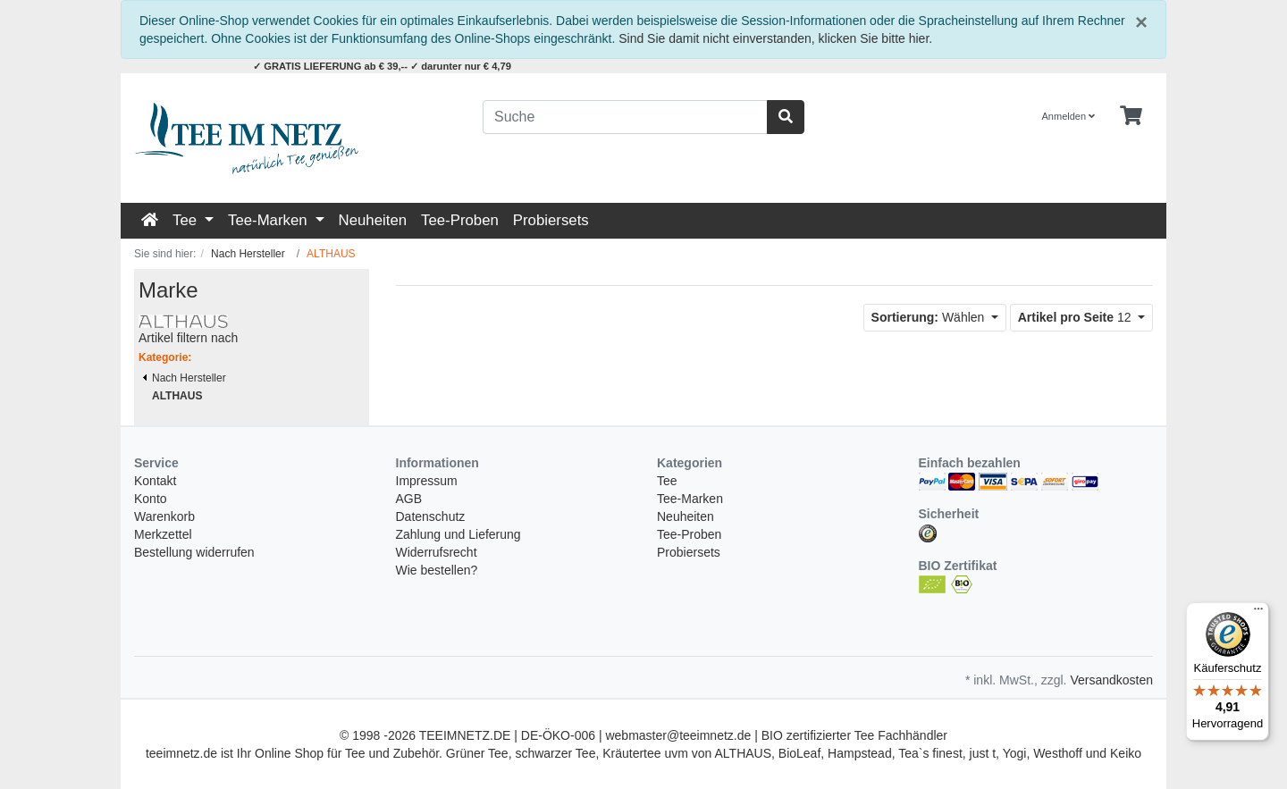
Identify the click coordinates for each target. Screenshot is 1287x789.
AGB (409, 498)
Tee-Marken (269, 220)
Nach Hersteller (184, 378)
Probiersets (551, 220)
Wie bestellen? (437, 570)
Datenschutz (431, 516)
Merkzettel (163, 534)
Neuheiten (373, 220)
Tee (186, 220)
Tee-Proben (460, 220)
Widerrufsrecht (436, 552)
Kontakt (155, 481)
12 (1076, 317)
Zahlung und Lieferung (458, 534)
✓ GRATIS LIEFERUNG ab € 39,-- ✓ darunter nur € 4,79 (382, 66)
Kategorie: (165, 357)
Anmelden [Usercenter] (1069, 116)
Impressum (427, 481)
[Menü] (1258, 613)
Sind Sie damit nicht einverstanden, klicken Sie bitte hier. (775, 38)
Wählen (929, 317)
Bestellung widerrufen (194, 552)
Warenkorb (164, 516)
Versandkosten (1111, 680)
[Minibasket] (1131, 116)
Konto (150, 498)
